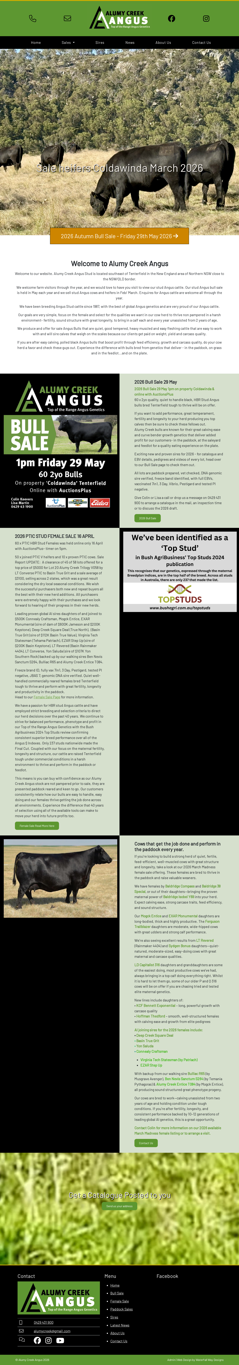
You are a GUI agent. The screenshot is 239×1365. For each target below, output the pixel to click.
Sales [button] (67, 42)
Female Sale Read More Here (37, 825)
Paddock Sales (121, 1309)
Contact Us (201, 42)
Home (36, 42)
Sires (100, 42)
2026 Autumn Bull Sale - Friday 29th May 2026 (119, 235)
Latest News (119, 1325)
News (130, 42)
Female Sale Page (47, 697)
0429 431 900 (43, 1322)
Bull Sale (117, 1293)
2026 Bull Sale (147, 518)
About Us (163, 42)
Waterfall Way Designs (210, 1359)
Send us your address (119, 1206)
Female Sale (119, 1301)
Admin (171, 1359)
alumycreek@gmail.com (52, 1331)
